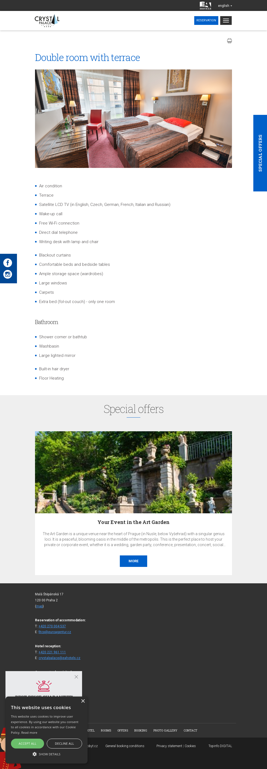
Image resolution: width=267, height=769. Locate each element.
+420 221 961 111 (52, 652)
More (133, 561)
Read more (29, 732)
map (39, 606)
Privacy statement (169, 746)
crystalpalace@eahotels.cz (59, 658)
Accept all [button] (27, 743)
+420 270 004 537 (52, 626)
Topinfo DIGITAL (220, 746)
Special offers (260, 153)
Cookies (190, 746)
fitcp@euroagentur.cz (55, 632)
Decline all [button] (64, 743)
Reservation (206, 20)
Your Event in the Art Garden (133, 522)
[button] (46, 753)
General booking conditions (124, 746)
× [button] (83, 701)
